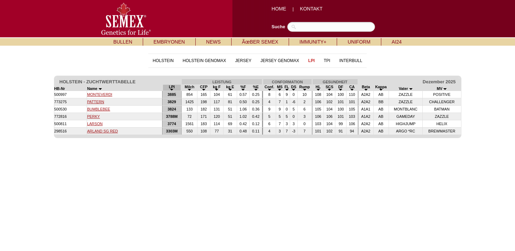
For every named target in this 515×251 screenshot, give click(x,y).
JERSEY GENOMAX (279, 60)
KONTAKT (311, 9)
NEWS (213, 42)
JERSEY (243, 60)
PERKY (93, 116)
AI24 (397, 42)
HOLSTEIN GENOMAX (204, 60)
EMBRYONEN (169, 42)
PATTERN (95, 102)
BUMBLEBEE (98, 109)
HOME (279, 9)
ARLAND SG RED (102, 131)
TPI (327, 60)
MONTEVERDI (99, 94)
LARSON (95, 124)
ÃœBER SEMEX (260, 42)
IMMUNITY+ (312, 42)
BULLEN (122, 42)
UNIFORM (359, 42)
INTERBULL (350, 60)
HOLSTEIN (163, 60)
